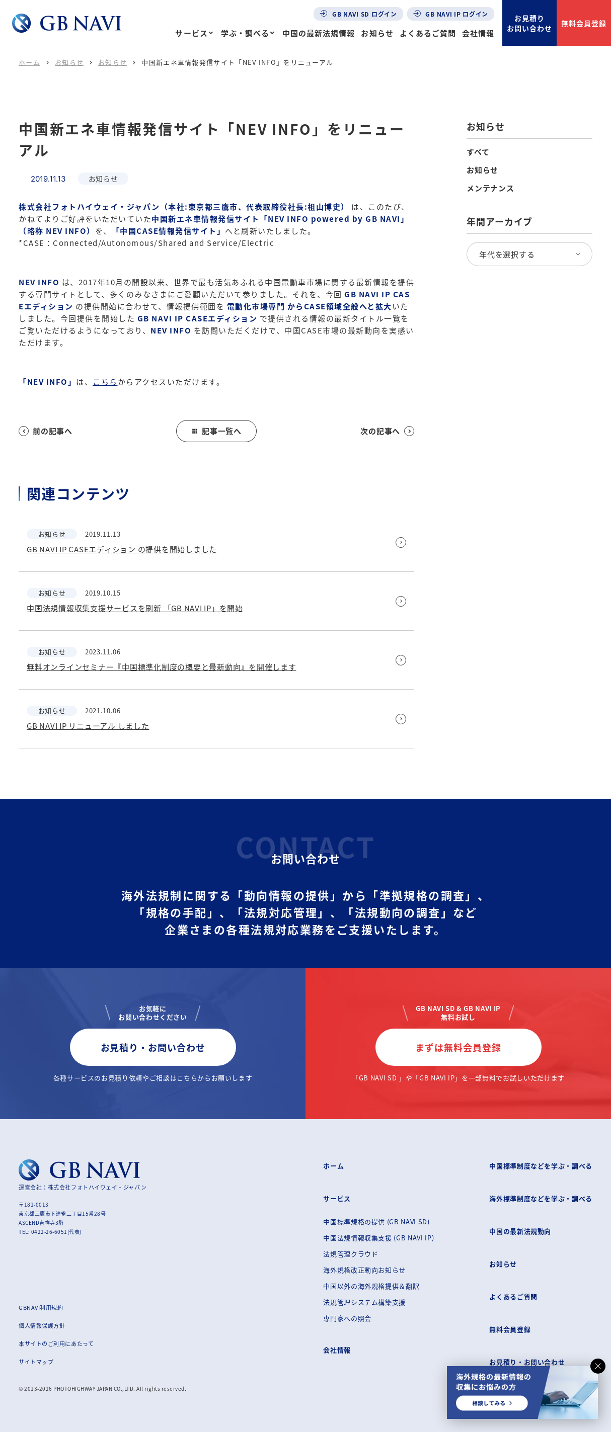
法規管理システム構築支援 (364, 1302)
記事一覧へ (216, 431)
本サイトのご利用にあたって (56, 1343)
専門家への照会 (347, 1318)
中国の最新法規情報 (318, 33)
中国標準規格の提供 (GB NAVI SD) (376, 1221)
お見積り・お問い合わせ (153, 1047)
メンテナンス (490, 188)
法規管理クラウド (350, 1253)
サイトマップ (36, 1362)
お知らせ (377, 33)
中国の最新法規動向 (520, 1231)
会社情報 (478, 33)
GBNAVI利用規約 (41, 1307)
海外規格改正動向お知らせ (364, 1270)
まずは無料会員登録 (458, 1047)
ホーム (29, 62)
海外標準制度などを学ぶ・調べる (540, 1198)
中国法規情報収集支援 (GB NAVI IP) (378, 1237)
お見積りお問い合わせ (529, 23)
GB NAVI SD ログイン (358, 14)
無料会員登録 (583, 23)
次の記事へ (387, 431)
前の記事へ (45, 431)
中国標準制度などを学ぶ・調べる (540, 1165)
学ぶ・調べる (245, 33)
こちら (105, 381)
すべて (478, 152)
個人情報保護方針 (42, 1325)
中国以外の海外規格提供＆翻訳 (371, 1286)
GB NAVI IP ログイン (451, 14)
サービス (191, 33)
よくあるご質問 (428, 33)
